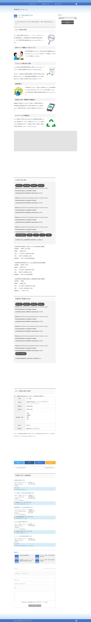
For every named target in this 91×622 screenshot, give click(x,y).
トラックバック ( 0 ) (46, 568)
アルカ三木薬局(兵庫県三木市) (21, 521)
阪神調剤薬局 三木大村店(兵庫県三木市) (23, 507)
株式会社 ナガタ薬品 (19, 531)
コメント (25, 436)
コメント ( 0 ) (53, 568)
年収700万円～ (19, 185)
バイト (42, 234)
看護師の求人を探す (58, 3)
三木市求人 (67, 23)
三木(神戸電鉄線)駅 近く (21, 234)
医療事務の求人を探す (45, 3)
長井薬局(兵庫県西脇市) (24, 555)
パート (36, 234)
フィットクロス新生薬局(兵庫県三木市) (23, 536)
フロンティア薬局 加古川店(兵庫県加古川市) (47, 556)
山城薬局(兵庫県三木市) (19, 480)
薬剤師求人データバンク (21, 9)
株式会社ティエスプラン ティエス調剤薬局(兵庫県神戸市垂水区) (27, 560)
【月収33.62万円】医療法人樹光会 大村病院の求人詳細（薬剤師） (29, 278)
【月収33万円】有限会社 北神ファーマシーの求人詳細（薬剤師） (29, 246)
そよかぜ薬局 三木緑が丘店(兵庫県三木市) (24, 493)
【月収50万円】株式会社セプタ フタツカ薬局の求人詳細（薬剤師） (30, 262)
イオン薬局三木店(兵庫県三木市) (20, 467)
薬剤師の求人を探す (32, 3)
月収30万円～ (41, 185)
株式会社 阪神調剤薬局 (20, 516)
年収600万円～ (26, 185)
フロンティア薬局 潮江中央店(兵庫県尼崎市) (47, 560)
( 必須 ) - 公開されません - (20, 583)
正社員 (29, 234)
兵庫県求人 (67, 21)
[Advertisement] (56, 10)
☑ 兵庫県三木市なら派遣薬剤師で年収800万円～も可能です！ (29, 239)
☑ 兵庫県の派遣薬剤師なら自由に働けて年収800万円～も (28, 358)
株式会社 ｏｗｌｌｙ (19, 502)
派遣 (49, 234)
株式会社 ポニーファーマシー (31, 40)
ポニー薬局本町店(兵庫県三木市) (49, 467)
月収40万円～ (34, 185)
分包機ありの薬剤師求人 (21, 353)
